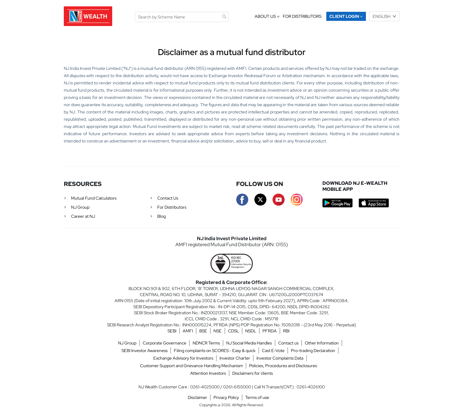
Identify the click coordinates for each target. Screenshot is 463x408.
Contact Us (167, 198)
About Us (267, 16)
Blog (161, 216)
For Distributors (171, 207)
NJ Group (80, 207)
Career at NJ (83, 216)
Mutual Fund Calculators (93, 198)
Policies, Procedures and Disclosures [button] (283, 365)
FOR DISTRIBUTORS (302, 16)
